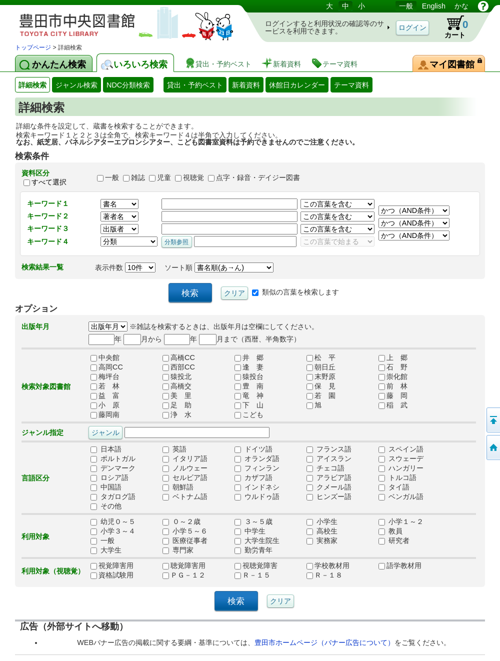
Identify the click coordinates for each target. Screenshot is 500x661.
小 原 (105, 406)
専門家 (178, 550)
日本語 (106, 450)
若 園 (321, 396)
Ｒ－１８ (324, 576)
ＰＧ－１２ (184, 576)
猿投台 (249, 377)
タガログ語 (113, 497)
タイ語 (394, 488)
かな (461, 6)
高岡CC (106, 368)
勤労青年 (253, 550)
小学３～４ (113, 532)
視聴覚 (193, 178)
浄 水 (177, 415)
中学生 (250, 532)
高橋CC (178, 358)
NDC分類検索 (128, 85)
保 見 (321, 386)
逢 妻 (249, 368)
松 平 (321, 358)
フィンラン (257, 468)
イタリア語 (185, 459)
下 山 (249, 406)
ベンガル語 (401, 497)
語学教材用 (400, 566)
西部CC (178, 368)
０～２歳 (181, 522)
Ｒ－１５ (252, 576)
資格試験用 (112, 576)
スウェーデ (401, 459)
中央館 (105, 358)
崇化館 (393, 377)
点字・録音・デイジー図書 (258, 178)
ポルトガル (113, 459)
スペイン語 (401, 450)
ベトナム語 (185, 497)
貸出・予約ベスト (195, 85)
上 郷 (393, 358)
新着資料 (246, 85)
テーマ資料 (351, 85)
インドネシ (257, 488)
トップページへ (492, 447)
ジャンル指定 (43, 432)
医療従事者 (185, 541)
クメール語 (329, 488)
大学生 (106, 550)
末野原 (321, 377)
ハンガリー (401, 468)
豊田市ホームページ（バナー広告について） (324, 642)
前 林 (393, 386)
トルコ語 (397, 478)
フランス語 (329, 450)
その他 (106, 506)
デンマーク (113, 468)
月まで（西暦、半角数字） (249, 339)
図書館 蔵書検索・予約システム (120, 21)
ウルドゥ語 (257, 497)
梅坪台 (105, 377)
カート (451, 27)
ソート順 (219, 268)
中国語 (106, 488)
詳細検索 (32, 85)
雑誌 (138, 178)
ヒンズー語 (329, 497)
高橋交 (177, 386)
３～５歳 (253, 522)
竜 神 (249, 396)
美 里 (177, 396)
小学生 (322, 522)
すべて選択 (49, 182)
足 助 (177, 406)
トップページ (33, 47)
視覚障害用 (112, 566)
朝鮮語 (178, 488)
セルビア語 (185, 478)
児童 (164, 178)
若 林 (105, 386)
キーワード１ (48, 204)
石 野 (393, 368)
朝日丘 (321, 368)
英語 (174, 450)
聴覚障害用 (184, 566)
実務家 (322, 541)
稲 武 (393, 406)
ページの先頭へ (492, 420)
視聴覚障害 (256, 566)
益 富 (105, 396)
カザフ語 (253, 478)
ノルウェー (185, 468)
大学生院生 (257, 541)
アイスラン (329, 459)
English (434, 6)
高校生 (322, 532)
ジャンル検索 (77, 85)
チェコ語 (325, 468)
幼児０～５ (113, 522)
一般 (406, 6)
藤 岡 (393, 396)
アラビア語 (329, 478)
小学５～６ (185, 532)
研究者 (394, 541)
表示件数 (125, 268)
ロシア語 (109, 478)
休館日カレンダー (297, 85)
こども (249, 415)
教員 (390, 532)
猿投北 (177, 377)
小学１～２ (401, 522)
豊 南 (249, 386)
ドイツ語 (253, 450)
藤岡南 (105, 415)
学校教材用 (328, 566)
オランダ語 (257, 459)
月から (143, 339)
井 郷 (249, 358)
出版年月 (36, 326)
